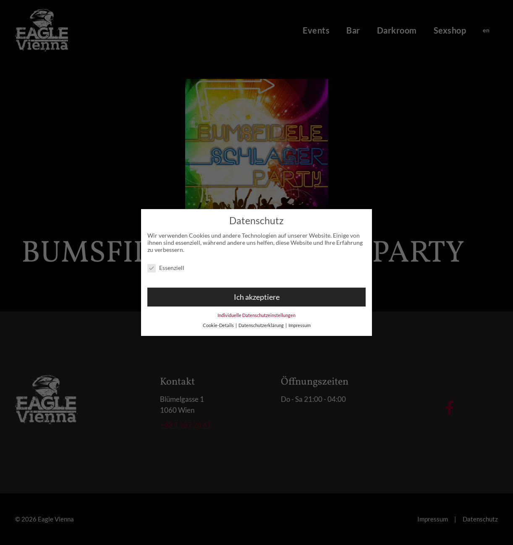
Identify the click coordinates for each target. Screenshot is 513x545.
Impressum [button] (299, 321)
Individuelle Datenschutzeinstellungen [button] (256, 310)
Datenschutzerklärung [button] (261, 321)
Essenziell (165, 263)
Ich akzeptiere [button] (257, 292)
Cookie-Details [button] (219, 321)
